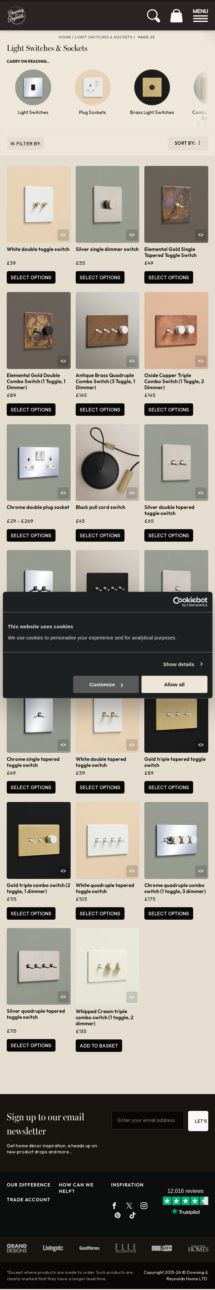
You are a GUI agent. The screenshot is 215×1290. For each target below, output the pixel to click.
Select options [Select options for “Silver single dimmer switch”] (100, 278)
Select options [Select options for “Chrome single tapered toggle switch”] (31, 788)
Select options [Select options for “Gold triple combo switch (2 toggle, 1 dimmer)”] (31, 914)
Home (65, 37)
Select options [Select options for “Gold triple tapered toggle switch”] (168, 788)
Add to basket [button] (99, 1046)
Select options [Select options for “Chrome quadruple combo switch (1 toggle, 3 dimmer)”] (168, 914)
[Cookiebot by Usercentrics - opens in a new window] (177, 602)
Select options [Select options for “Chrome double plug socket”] (31, 536)
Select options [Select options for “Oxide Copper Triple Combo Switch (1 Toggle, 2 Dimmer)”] (168, 410)
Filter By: (28, 145)
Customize (106, 684)
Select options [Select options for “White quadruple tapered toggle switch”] (100, 914)
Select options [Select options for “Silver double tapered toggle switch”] (168, 536)
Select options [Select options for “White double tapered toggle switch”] (100, 788)
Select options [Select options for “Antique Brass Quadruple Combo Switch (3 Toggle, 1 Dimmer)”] (100, 410)
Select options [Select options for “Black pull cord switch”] (100, 536)
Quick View (63, 236)
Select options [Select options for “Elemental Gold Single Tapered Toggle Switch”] (168, 278)
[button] (205, 126)
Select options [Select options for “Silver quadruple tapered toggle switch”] (31, 1046)
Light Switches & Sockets (104, 37)
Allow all (174, 684)
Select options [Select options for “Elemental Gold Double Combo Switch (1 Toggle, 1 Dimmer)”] (31, 410)
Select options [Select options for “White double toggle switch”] (31, 278)
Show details (178, 664)
